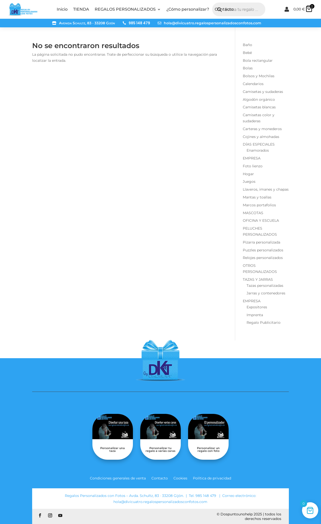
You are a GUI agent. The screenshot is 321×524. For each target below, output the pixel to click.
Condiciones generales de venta (118, 478)
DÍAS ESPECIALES (259, 144)
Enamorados (258, 150)
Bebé (247, 52)
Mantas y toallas (257, 197)
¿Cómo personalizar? (187, 9)
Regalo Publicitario (263, 322)
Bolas (248, 68)
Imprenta (255, 315)
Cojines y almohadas (261, 136)
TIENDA (81, 9)
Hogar (248, 174)
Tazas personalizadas (265, 285)
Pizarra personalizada (261, 242)
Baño (247, 45)
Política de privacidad (212, 478)
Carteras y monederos (262, 129)
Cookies (180, 478)
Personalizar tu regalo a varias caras (160, 449)
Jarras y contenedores (266, 293)
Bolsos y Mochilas (258, 76)
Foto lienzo (253, 166)
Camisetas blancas (259, 107)
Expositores (257, 307)
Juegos (249, 181)
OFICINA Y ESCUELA (261, 220)
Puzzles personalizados (263, 250)
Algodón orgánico (259, 99)
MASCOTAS (253, 213)
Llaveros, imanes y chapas (266, 189)
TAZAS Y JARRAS (258, 279)
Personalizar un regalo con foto (208, 449)
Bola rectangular (258, 60)
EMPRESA (251, 158)
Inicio (62, 9)
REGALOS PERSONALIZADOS (125, 9)
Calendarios (253, 84)
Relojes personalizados (263, 257)
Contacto (224, 9)
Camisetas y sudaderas (263, 91)
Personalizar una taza (112, 449)
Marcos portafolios (259, 205)
